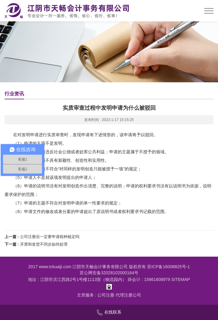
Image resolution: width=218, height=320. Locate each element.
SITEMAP (180, 279)
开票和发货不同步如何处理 (43, 244)
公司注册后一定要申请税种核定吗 (49, 236)
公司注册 (105, 295)
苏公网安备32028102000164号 (109, 272)
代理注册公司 (128, 295)
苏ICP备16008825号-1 (168, 266)
